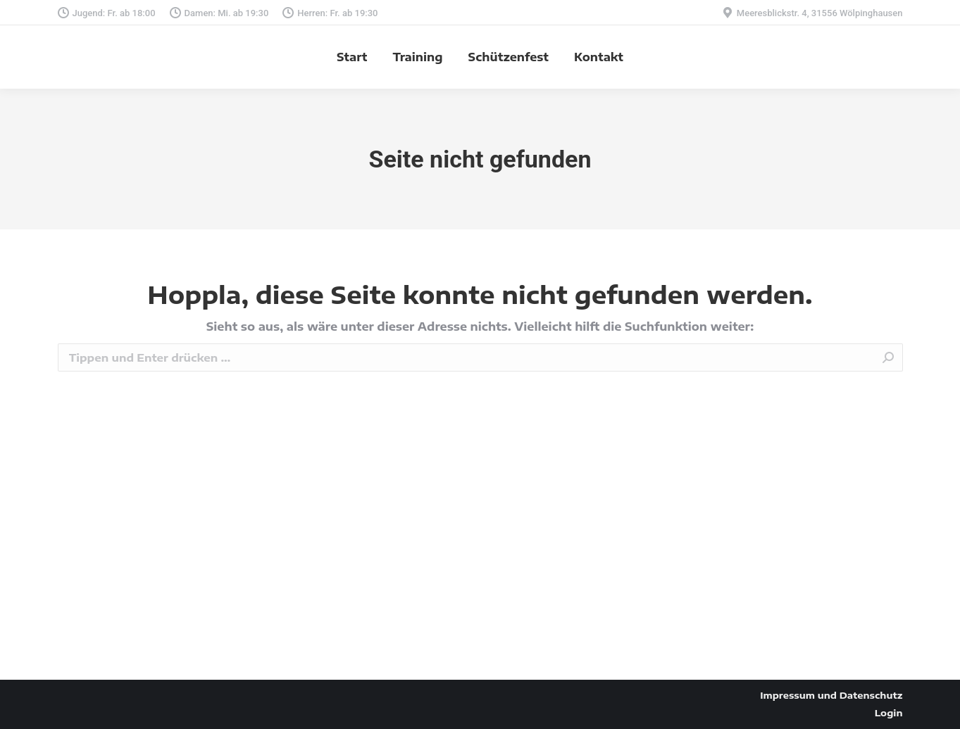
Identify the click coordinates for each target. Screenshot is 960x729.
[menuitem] (352, 57)
